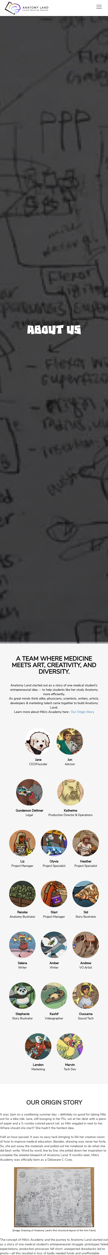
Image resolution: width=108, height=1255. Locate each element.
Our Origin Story (82, 712)
